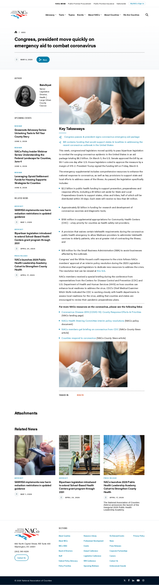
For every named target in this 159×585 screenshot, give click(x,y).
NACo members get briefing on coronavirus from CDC (90, 329)
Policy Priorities (65, 565)
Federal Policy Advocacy (68, 560)
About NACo (94, 14)
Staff (60, 555)
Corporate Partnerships (118, 550)
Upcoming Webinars (91, 565)
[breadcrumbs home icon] (16, 32)
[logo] (23, 19)
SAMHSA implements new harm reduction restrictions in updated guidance (33, 213)
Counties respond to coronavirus (79, 338)
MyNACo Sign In (137, 3)
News (23, 32)
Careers (113, 555)
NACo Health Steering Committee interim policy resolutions (93, 320)
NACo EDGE (60, 3)
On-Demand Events (117, 535)
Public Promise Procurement (79, 3)
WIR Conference (90, 560)
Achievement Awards (118, 565)
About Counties (111, 14)
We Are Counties (131, 14)
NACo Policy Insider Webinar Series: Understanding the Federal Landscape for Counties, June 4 (33, 156)
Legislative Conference (92, 555)
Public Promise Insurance (104, 3)
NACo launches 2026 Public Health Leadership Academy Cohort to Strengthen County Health (31, 264)
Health (80, 394)
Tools (61, 14)
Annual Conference (91, 550)
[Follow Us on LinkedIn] (133, 580)
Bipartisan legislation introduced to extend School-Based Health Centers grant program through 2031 (33, 238)
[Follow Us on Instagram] (143, 580)
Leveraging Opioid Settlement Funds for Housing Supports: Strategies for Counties (31, 179)
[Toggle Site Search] (146, 14)
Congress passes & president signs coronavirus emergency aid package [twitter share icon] (101, 136)
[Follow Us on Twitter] (125, 580)
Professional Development (94, 540)
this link (101, 271)
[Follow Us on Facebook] (128, 580)
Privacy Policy (138, 535)
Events (80, 14)
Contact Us (21, 557)
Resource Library (90, 535)
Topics (71, 14)
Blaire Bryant (45, 85)
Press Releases (115, 545)
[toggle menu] (55, 14)
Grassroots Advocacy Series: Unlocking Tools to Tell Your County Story (30, 133)
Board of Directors (66, 550)
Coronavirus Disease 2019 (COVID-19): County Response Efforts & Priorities (101, 312)
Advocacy (50, 14)
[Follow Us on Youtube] (138, 580)
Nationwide (121, 3)
